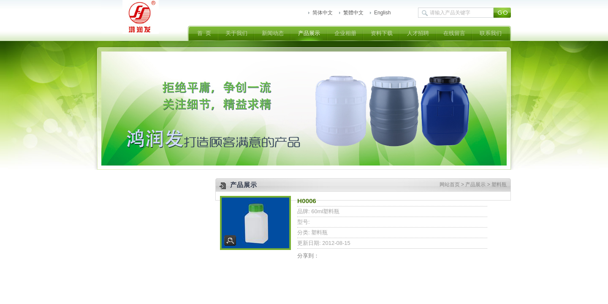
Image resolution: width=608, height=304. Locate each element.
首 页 (204, 33)
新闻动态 (273, 33)
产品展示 (309, 33)
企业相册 (345, 33)
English (382, 13)
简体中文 (322, 13)
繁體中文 (353, 13)
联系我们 (491, 33)
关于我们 (236, 33)
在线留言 (454, 33)
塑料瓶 (499, 184)
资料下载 (382, 33)
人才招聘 (418, 33)
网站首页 (450, 184)
